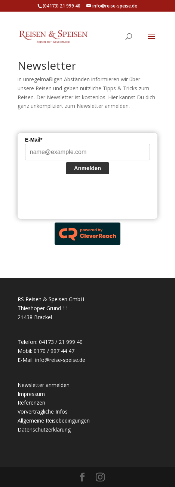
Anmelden (87, 168)
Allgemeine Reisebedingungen (54, 420)
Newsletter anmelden (44, 384)
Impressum (31, 393)
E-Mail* (34, 140)
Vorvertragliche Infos (43, 411)
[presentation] (82, 197)
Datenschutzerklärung (44, 429)
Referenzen (31, 402)
